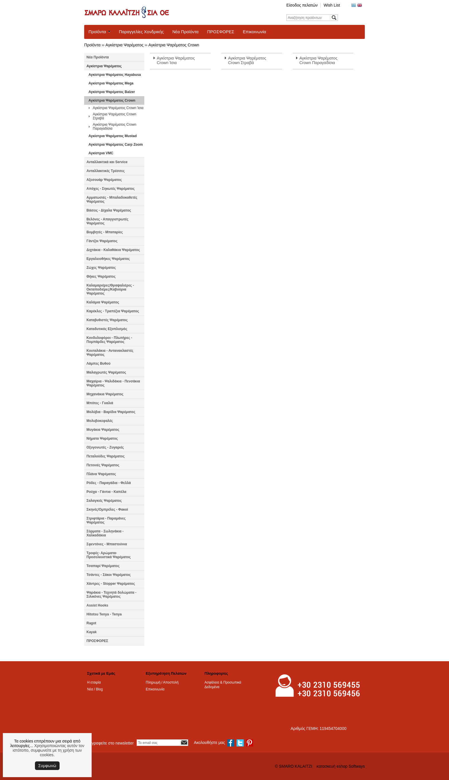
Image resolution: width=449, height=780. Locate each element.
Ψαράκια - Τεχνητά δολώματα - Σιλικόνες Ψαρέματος (111, 595)
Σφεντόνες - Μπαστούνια (106, 544)
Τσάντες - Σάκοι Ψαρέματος (108, 575)
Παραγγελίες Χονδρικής (141, 31)
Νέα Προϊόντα (185, 31)
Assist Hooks (97, 605)
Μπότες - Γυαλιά (99, 403)
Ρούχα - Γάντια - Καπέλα (106, 492)
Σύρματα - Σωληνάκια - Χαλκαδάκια (105, 533)
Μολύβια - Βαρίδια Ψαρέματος (110, 412)
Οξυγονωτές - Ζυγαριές (105, 447)
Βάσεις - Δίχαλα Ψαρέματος (108, 210)
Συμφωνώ (47, 765)
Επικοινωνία (254, 31)
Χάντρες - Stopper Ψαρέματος (110, 584)
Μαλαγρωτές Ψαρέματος (106, 372)
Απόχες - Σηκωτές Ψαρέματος (110, 189)
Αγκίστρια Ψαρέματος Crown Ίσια (118, 108)
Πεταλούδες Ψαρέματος (105, 456)
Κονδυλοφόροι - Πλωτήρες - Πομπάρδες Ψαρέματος (109, 340)
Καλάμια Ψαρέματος (102, 302)
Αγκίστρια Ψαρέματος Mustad (112, 136)
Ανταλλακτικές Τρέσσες (105, 171)
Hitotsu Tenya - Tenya (104, 614)
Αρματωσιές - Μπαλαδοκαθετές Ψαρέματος (111, 200)
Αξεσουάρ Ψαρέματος (104, 180)
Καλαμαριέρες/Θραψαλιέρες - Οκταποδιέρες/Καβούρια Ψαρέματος (110, 289)
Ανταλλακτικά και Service (106, 162)
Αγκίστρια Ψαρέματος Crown (173, 45)
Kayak (91, 632)
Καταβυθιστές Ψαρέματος (107, 320)
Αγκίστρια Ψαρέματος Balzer (111, 92)
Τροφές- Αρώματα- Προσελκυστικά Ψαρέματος (108, 555)
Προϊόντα (97, 31)
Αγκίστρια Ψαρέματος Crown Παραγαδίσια (114, 127)
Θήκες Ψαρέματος (101, 277)
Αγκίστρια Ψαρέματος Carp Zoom (115, 145)
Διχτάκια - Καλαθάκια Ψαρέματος (113, 250)
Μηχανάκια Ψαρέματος (104, 394)
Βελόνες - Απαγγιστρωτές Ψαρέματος (107, 221)
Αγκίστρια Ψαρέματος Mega (110, 83)
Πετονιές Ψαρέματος (102, 465)
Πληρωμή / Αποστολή (162, 682)
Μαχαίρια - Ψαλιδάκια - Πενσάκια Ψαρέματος (113, 383)
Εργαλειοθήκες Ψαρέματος (108, 259)
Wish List (332, 5)
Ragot (91, 623)
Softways (356, 766)
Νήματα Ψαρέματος (102, 439)
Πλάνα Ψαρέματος (101, 474)
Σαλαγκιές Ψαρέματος (104, 501)
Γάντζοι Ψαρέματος (101, 241)
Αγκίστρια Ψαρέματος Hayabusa (114, 75)
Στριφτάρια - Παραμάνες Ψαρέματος (106, 520)
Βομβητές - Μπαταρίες (104, 232)
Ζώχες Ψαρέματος (101, 268)
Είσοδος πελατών (302, 5)
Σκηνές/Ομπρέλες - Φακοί (107, 510)
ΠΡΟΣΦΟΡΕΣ (220, 31)
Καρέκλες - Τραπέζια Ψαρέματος (112, 311)
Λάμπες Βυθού (98, 364)
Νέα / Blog (95, 689)
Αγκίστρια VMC (100, 153)
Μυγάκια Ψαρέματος (102, 430)
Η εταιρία (94, 682)
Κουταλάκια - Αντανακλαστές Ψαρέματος (109, 353)
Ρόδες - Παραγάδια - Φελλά (108, 483)
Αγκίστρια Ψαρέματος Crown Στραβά (114, 116)
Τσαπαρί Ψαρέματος (102, 566)
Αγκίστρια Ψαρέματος (124, 45)
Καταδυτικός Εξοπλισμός (106, 329)
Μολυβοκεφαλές (99, 421)
